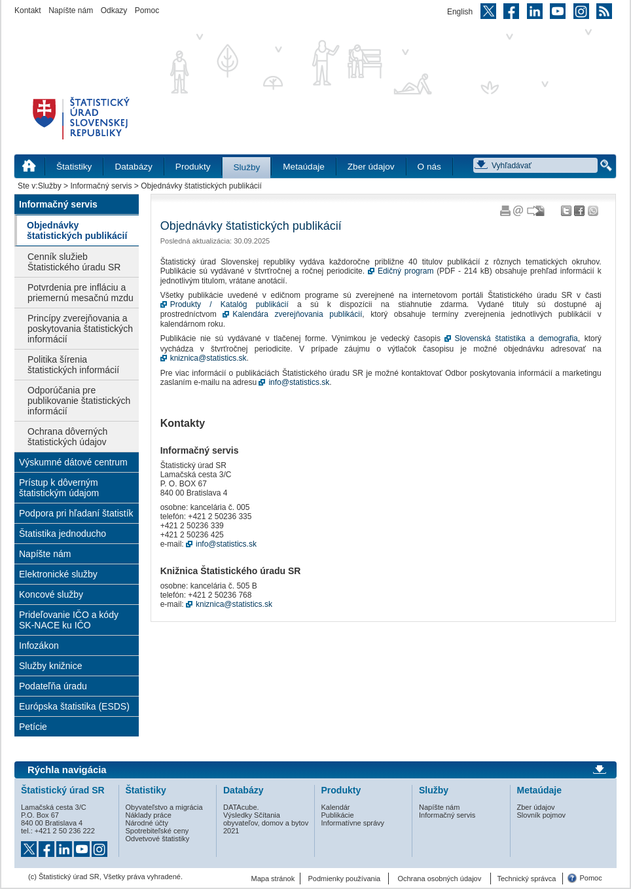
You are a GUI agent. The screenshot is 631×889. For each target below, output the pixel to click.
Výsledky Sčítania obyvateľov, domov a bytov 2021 (265, 823)
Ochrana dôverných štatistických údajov (67, 436)
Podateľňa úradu (53, 686)
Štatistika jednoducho (62, 533)
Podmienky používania (344, 878)
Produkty (193, 167)
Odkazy (114, 10)
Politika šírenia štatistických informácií (73, 364)
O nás (429, 167)
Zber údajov (371, 167)
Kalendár (335, 807)
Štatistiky (74, 167)
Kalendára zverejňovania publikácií (297, 314)
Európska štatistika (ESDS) (74, 706)
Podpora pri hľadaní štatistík (76, 513)
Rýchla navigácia (67, 770)
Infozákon (39, 645)
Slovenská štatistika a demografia (515, 338)
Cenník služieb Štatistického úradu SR (73, 261)
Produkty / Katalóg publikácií (229, 304)
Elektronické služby (58, 574)
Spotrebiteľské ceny (157, 831)
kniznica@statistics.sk (208, 358)
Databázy (133, 167)
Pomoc (147, 10)
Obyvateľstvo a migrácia (164, 807)
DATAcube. (241, 807)
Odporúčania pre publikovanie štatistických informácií (78, 400)
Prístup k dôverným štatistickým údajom (59, 487)
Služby (246, 167)
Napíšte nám (70, 10)
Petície (33, 726)
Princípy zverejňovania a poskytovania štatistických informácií (80, 328)
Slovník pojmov (541, 815)
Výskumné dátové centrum (73, 462)
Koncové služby (51, 594)
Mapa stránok (273, 878)
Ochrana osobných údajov (439, 878)
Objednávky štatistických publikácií (77, 230)
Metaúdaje (303, 167)
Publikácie (337, 815)
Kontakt (27, 10)
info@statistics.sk (298, 382)
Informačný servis (101, 185)
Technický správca (526, 878)
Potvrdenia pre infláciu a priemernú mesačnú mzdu (80, 292)
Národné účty (147, 823)
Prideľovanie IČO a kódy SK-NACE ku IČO (68, 619)
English (460, 11)
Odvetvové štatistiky (158, 839)
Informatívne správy (353, 823)
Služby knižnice (50, 666)
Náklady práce (148, 815)
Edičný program (406, 271)
